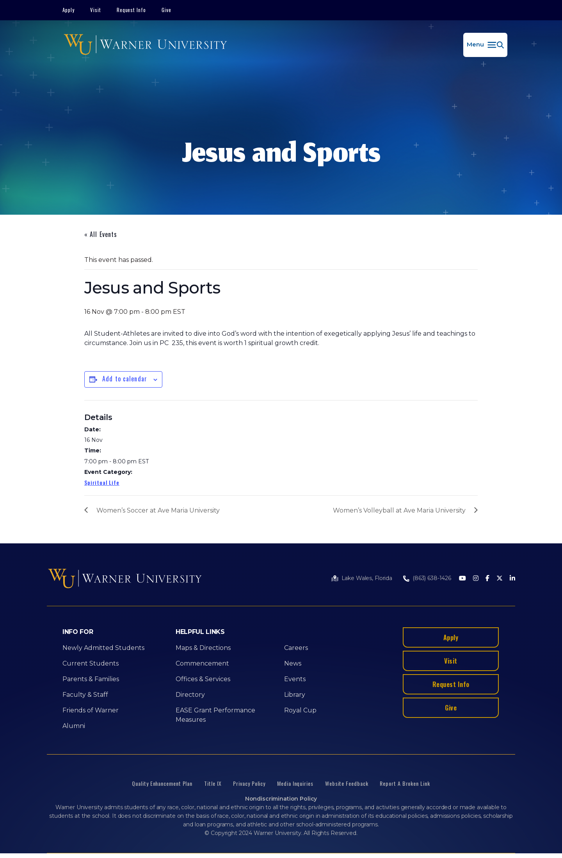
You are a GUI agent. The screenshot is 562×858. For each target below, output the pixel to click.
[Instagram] (475, 579)
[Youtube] (462, 579)
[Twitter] (499, 579)
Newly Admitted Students (103, 648)
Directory (190, 694)
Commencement (202, 663)
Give (166, 10)
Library (294, 694)
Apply (68, 10)
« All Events (100, 234)
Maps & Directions (203, 648)
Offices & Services (203, 679)
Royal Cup (300, 710)
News (292, 663)
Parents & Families (90, 679)
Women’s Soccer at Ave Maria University (158, 510)
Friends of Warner (90, 710)
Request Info (131, 10)
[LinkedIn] (512, 579)
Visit (95, 10)
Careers (296, 648)
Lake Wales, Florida (366, 578)
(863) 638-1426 (432, 578)
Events (295, 679)
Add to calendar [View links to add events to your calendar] (124, 379)
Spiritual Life (101, 482)
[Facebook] (487, 579)
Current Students (90, 663)
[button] (485, 45)
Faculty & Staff (85, 694)
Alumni (73, 726)
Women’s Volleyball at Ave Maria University (399, 510)
